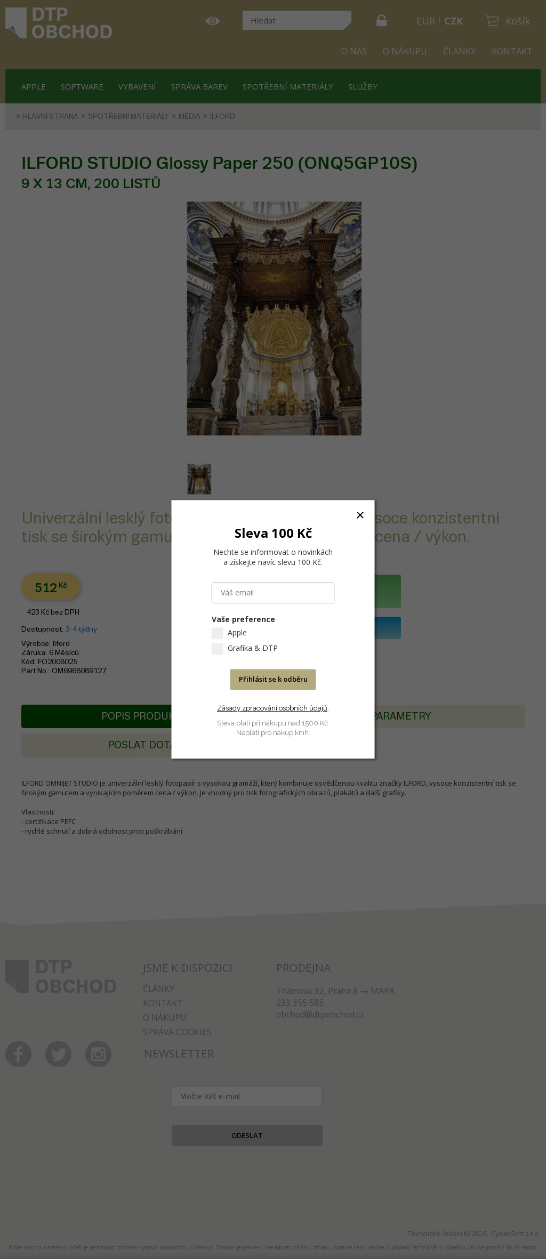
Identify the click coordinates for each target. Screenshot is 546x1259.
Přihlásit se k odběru (273, 679)
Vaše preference (243, 620)
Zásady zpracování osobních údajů (272, 708)
